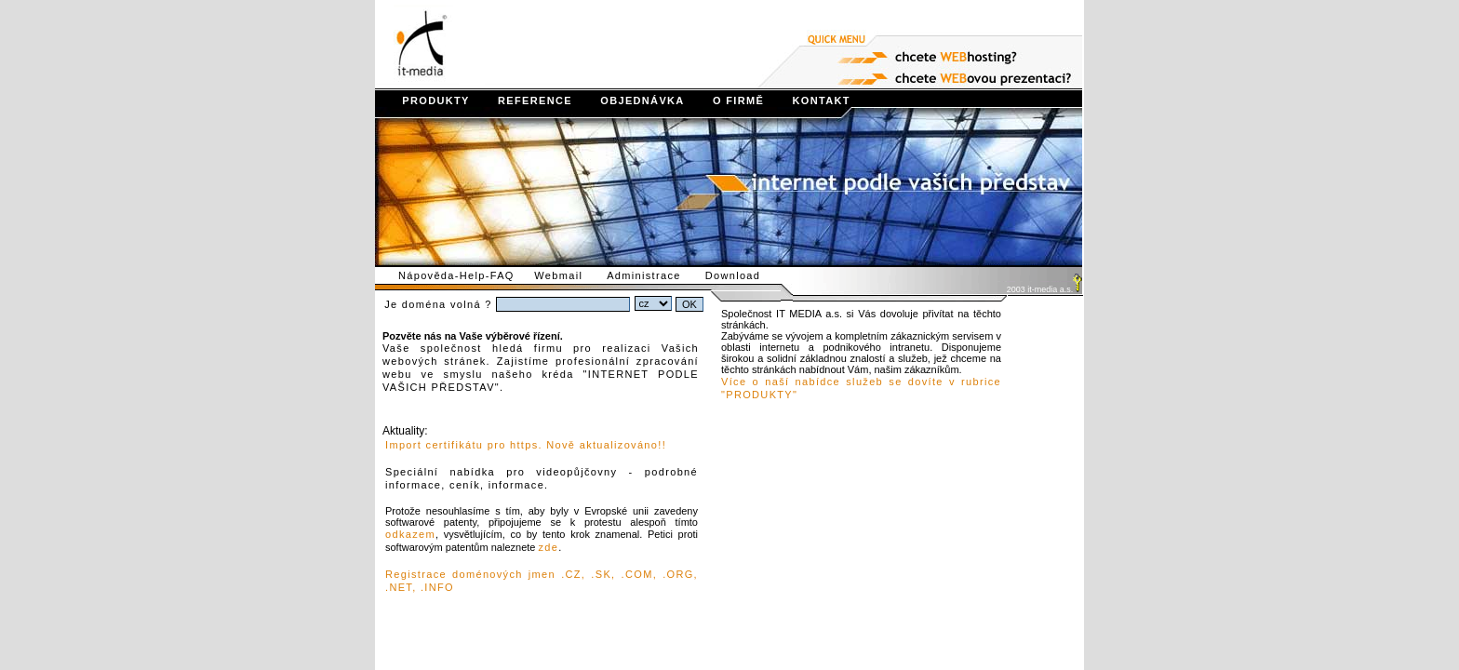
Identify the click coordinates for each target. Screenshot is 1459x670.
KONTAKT (809, 100)
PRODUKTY (424, 100)
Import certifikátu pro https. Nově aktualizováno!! (525, 444)
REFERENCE (523, 100)
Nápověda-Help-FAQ (454, 275)
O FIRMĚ (727, 100)
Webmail (568, 275)
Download (743, 275)
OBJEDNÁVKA (630, 100)
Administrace (654, 275)
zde (548, 547)
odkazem (410, 534)
